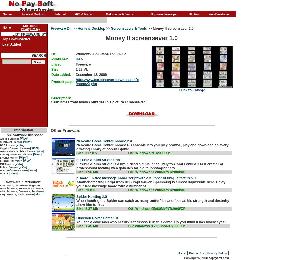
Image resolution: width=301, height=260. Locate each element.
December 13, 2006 (91, 75)
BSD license (8, 145)
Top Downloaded (16, 39)
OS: (54, 54)
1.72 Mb (82, 70)
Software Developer (164, 14)
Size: (55, 70)
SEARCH (39, 56)
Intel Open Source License (16, 154)
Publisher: (59, 59)
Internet (60, 14)
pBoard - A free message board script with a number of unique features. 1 (136, 178)
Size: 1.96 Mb (87, 172)
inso (79, 59)
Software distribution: (24, 182)
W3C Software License (14, 170)
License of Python (11, 160)
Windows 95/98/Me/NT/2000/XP (101, 54)
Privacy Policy (217, 253)
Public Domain (9, 167)
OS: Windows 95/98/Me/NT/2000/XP (156, 172)
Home (182, 253)
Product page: (63, 82)
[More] (38, 194)
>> (75, 29)
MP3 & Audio (83, 14)
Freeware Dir (61, 29)
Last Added (11, 44)
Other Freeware (142, 142)
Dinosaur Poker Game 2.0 (97, 218)
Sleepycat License (11, 142)
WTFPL (4, 173)
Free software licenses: (24, 135)
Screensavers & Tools (129, 29)
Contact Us (196, 253)
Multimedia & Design (120, 14)
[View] (24, 138)
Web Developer (219, 14)
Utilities (194, 14)
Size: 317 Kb (86, 153)
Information (23, 130)
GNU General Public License (18, 151)
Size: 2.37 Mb (87, 209)
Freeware (83, 64)
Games (7, 14)
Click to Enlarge (192, 90)
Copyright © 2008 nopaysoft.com (206, 258)
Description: (61, 98)
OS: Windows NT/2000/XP (149, 153)
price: (56, 64)
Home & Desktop (33, 14)
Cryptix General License (15, 148)
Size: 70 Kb (85, 190)
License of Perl (9, 157)
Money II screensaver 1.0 (142, 59)
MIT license (7, 164)
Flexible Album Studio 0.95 (98, 160)
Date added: (61, 75)
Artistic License (10, 138)
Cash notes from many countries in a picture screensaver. (98, 102)
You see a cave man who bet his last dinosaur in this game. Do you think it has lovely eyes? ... (153, 222)
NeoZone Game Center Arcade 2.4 (104, 141)
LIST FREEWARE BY (29, 34)
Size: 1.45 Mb (87, 226)
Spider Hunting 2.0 (91, 197)
